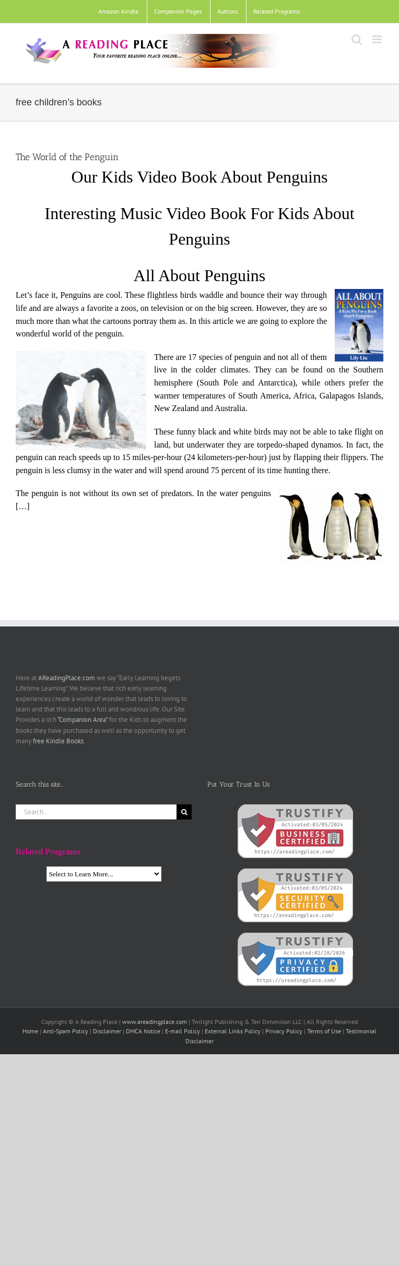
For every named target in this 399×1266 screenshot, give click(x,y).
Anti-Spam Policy (65, 1031)
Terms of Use (324, 1031)
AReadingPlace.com (66, 677)
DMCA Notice (143, 1031)
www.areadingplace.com (154, 1022)
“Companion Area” (82, 719)
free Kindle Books (58, 741)
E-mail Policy (182, 1031)
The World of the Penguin (67, 157)
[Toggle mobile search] (356, 39)
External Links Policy (233, 1031)
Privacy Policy (283, 1031)
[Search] (184, 811)
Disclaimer (107, 1031)
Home (30, 1031)
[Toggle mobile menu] (377, 39)
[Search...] (96, 811)
